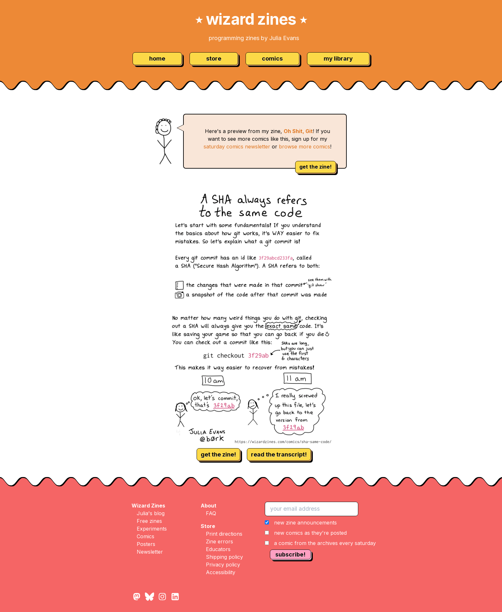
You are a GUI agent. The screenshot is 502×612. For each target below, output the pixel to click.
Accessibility (220, 572)
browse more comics (304, 146)
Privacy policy (223, 564)
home (157, 58)
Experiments (152, 528)
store (213, 58)
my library (338, 58)
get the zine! (315, 166)
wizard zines (251, 19)
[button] (320, 532)
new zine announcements (305, 522)
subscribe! (290, 554)
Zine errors (219, 541)
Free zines (149, 521)
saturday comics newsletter (237, 146)
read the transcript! (279, 454)
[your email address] (311, 509)
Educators (218, 549)
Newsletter (150, 552)
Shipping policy (224, 557)
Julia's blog (151, 513)
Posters (146, 544)
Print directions (224, 534)
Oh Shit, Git (298, 131)
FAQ (211, 513)
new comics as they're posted (310, 533)
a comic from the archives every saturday (325, 543)
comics (272, 58)
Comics (145, 536)
